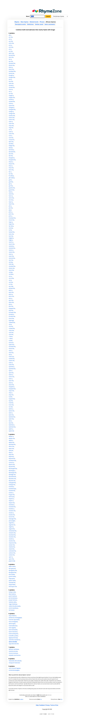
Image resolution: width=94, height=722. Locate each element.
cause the (11, 105)
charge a (11, 111)
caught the (12, 97)
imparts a (11, 498)
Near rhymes (24, 22)
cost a (10, 135)
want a (10, 413)
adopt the (11, 442)
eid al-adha (12, 574)
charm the (11, 117)
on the (10, 284)
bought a (11, 75)
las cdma (11, 226)
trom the (11, 405)
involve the (12, 515)
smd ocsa (11, 356)
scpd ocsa (11, 344)
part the (11, 300)
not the (11, 282)
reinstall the (12, 582)
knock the (11, 220)
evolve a (11, 492)
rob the (11, 326)
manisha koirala (13, 651)
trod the (11, 403)
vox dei (11, 407)
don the (11, 153)
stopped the (12, 389)
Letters (21, 699)
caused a (11, 99)
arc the (11, 37)
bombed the (12, 71)
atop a (10, 452)
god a (10, 180)
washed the (12, 417)
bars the (11, 57)
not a (10, 280)
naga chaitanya (13, 604)
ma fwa (11, 262)
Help (37, 705)
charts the (11, 119)
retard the (11, 549)
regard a (11, 527)
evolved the (12, 490)
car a (10, 91)
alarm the (11, 446)
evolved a (11, 486)
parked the (12, 288)
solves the (11, 360)
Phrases (42, 22)
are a (10, 39)
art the (10, 51)
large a (11, 222)
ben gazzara (12, 568)
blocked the (12, 63)
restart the (12, 545)
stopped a (11, 387)
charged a (11, 107)
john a (10, 212)
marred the (12, 258)
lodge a (11, 240)
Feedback (42, 705)
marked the (12, 248)
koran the (11, 517)
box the (11, 81)
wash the (11, 419)
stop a (10, 393)
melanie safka (12, 602)
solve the (11, 364)
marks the (11, 252)
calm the (11, 83)
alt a (10, 35)
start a (10, 378)
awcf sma (11, 53)
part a (10, 298)
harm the (11, 198)
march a (11, 242)
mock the (11, 270)
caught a (11, 95)
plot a (10, 304)
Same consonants (50, 24)
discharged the (13, 468)
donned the (12, 151)
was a (10, 421)
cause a (11, 103)
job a (10, 206)
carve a (11, 89)
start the (11, 380)
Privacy (47, 705)
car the (11, 93)
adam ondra (12, 566)
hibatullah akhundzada (15, 661)
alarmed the (12, 444)
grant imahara (13, 596)
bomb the (11, 73)
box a (10, 79)
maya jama (12, 578)
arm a (10, 45)
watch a (11, 429)
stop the (11, 395)
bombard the (12, 460)
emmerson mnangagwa (15, 617)
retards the (12, 547)
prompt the (12, 316)
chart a (11, 121)
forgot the (11, 494)
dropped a (11, 158)
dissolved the (12, 476)
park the (11, 292)
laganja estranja (13, 638)
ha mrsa (11, 200)
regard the (12, 529)
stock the (11, 385)
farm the (11, 170)
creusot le (11, 139)
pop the (11, 310)
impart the (12, 503)
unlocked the (12, 551)
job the (11, 208)
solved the (11, 358)
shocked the (12, 346)
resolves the (12, 537)
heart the (11, 204)
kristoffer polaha (13, 636)
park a (10, 290)
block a (11, 67)
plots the (11, 302)
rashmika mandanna (14, 640)
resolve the (12, 541)
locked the (11, 232)
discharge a (12, 470)
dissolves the (12, 478)
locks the (11, 234)
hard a (10, 192)
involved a (11, 505)
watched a (11, 425)
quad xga (11, 320)
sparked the (12, 368)
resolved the (12, 535)
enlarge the (12, 484)
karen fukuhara (13, 631)
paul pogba (12, 521)
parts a (11, 294)
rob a (10, 324)
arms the (11, 43)
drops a (11, 162)
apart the (11, 448)
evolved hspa (12, 488)
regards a (11, 523)
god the (11, 182)
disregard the (12, 572)
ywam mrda (12, 561)
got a (10, 184)
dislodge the (12, 474)
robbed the (12, 322)
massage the (12, 519)
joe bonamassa (13, 598)
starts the (11, 376)
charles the (12, 115)
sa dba (10, 340)
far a (10, 172)
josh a (10, 216)
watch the (11, 431)
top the (11, 401)
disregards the (13, 570)
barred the (12, 55)
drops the (11, 164)
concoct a (11, 462)
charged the (12, 109)
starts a (11, 374)
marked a (11, 246)
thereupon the (13, 586)
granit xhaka (12, 576)
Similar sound (39, 24)
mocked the (12, 266)
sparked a (11, 366)
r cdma (10, 338)
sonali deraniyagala (14, 670)
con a (10, 129)
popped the (12, 308)
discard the (12, 466)
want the (11, 415)
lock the (11, 236)
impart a (11, 500)
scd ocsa (11, 342)
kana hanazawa (13, 629)
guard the (11, 190)
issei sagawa (12, 627)
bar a (10, 59)
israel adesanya (13, 625)
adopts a (11, 436)
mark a (11, 254)
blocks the (11, 65)
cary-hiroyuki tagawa (14, 668)
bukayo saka (12, 592)
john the (11, 214)
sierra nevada (13, 642)
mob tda (11, 264)
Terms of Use (54, 705)
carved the (11, 87)
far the (10, 174)
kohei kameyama (13, 633)
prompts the (12, 312)
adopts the (12, 438)
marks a (11, 250)
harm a (11, 196)
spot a (10, 370)
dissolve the (12, 480)
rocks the (11, 330)
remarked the (12, 531)
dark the (11, 141)
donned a (11, 150)
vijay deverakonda (14, 643)
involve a (11, 513)
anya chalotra (12, 615)
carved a (11, 85)
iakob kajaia (12, 623)
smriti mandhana (13, 608)
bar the (11, 61)
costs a (11, 131)
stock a (11, 383)
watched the (12, 427)
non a (10, 276)
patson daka (12, 580)
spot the (11, 372)
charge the (12, 113)
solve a (11, 362)
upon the (11, 559)
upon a (11, 557)
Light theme (43, 714)
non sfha (11, 278)
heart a (11, 202)
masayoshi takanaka (14, 663)
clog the (11, 127)
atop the (11, 454)
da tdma (11, 143)
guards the (12, 188)
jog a (10, 210)
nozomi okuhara (13, 653)
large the (11, 224)
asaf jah (11, 450)
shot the (11, 352)
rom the (11, 334)
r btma (10, 336)
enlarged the (12, 482)
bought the (12, 77)
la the (10, 230)
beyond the (12, 458)
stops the (11, 391)
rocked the (12, 328)
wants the (11, 411)
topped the (12, 399)
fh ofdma (11, 176)
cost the (11, 137)
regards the (12, 525)
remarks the (12, 533)
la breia (11, 228)
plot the (11, 306)
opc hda (11, 286)
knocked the (12, 218)
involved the (12, 507)
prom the (11, 318)
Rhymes (17, 22)
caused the (12, 101)
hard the (11, 194)
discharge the (12, 472)
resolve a (11, 539)
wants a (11, 409)
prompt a (11, 314)
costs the (11, 133)
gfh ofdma (11, 178)
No (41, 699)
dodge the (11, 145)
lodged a (11, 238)
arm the (11, 47)
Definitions (30, 24)
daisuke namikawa (14, 649)
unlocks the (12, 553)
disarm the (12, 464)
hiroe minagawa (13, 621)
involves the (12, 511)
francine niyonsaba (14, 619)
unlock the (12, 555)
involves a (11, 509)
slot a (10, 354)
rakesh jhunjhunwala (14, 606)
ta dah (10, 397)
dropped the (12, 160)
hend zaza (11, 496)
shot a (10, 350)
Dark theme (51, 714)
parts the (11, 296)
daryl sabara (12, 594)
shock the (11, 348)
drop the (11, 168)
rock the (11, 332)
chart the (11, 123)
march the (11, 244)
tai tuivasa (11, 610)
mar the (11, 260)
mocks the (11, 268)
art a (10, 49)
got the (11, 186)
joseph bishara (13, 600)
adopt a (11, 440)
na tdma (11, 274)
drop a (10, 166)
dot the (11, 155)
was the (11, 423)
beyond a (11, 456)
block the (11, 69)
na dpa (10, 272)
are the (11, 41)
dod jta (10, 148)
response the (12, 543)
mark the (11, 256)
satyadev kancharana (14, 655)
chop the (11, 125)
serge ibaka (12, 584)
